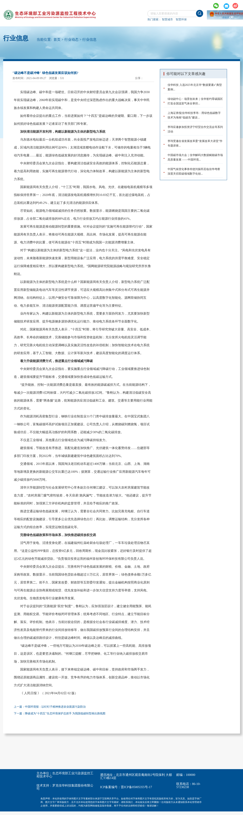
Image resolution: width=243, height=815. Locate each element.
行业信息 (89, 39)
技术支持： (44, 785)
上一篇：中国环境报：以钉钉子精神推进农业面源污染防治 (50, 706)
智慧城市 (167, 19)
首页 (57, 39)
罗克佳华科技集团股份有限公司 (65, 787)
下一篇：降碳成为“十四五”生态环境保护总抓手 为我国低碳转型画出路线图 (59, 713)
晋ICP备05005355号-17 (136, 787)
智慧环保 (181, 19)
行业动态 (71, 39)
